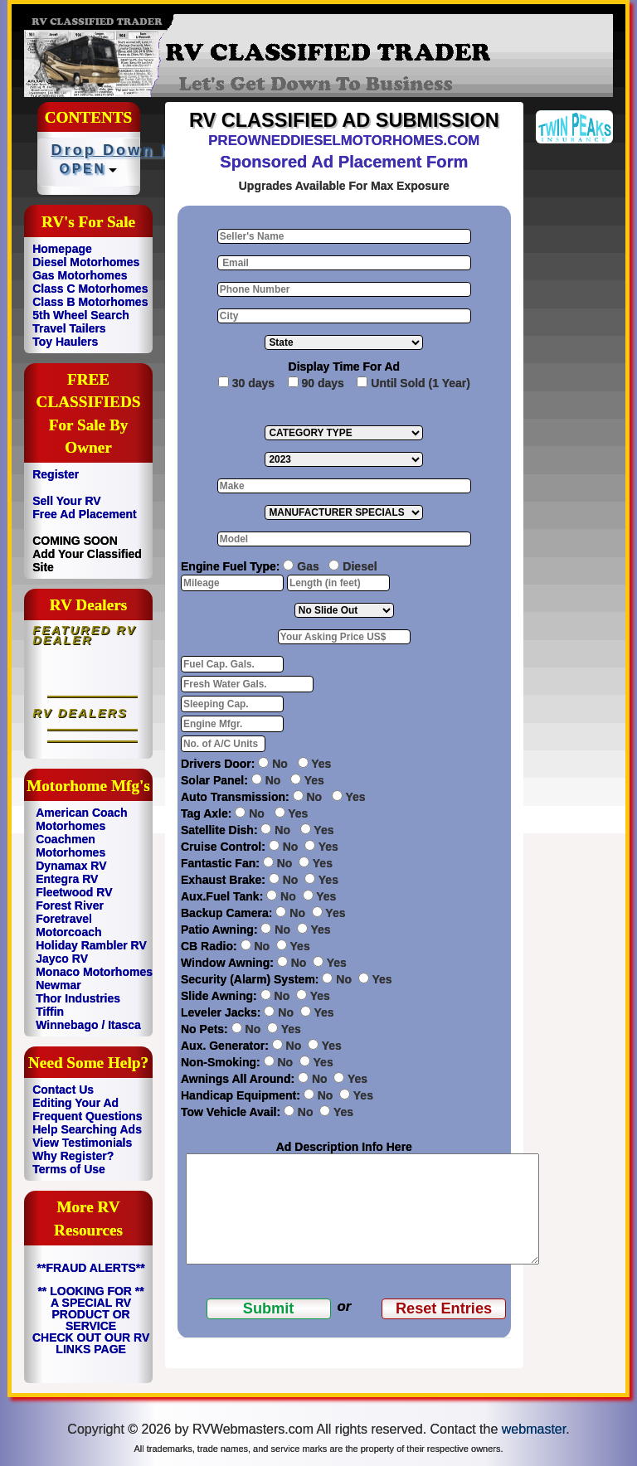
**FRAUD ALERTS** (91, 1267)
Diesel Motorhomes (85, 262)
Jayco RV (62, 958)
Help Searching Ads (87, 1129)
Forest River (70, 905)
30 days (253, 383)
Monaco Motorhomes (94, 971)
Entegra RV (67, 879)
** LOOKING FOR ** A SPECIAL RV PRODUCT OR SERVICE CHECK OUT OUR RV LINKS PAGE (90, 1320)
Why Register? (73, 1156)
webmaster (534, 1429)
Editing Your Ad (75, 1102)
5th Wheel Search (80, 315)
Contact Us (63, 1089)
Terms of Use (68, 1169)
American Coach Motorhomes (81, 819)
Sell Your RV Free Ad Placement (84, 507)
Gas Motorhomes (79, 275)
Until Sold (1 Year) (420, 383)
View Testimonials (82, 1142)
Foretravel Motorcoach (68, 925)
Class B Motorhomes (90, 301)
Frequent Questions (87, 1116)
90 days (323, 383)
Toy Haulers (65, 341)
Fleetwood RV (74, 892)
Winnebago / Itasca (88, 1025)
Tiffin (50, 1011)
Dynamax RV (71, 865)
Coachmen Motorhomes (70, 846)
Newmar (58, 985)
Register (55, 474)
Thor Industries (78, 998)
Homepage (62, 248)
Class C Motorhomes (90, 288)
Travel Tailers (68, 328)
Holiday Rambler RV (91, 945)
